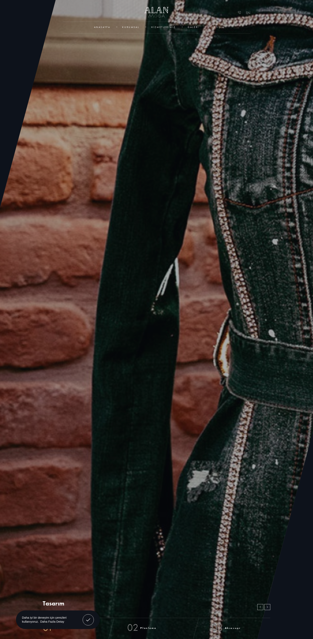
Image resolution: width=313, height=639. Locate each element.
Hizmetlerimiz (163, 27)
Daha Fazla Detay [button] (52, 621)
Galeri (193, 27)
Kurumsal (130, 27)
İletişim (218, 27)
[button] (260, 607)
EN (248, 12)
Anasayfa (102, 27)
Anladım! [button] (88, 616)
